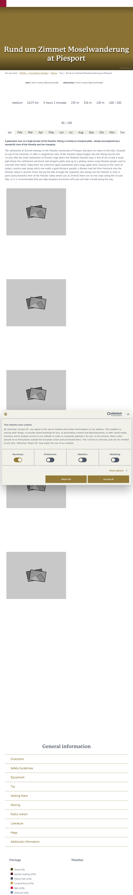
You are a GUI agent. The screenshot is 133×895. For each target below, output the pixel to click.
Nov (112, 132)
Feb (19, 132)
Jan (10, 132)
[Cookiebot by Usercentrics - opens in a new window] (109, 414)
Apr (41, 132)
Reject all (66, 479)
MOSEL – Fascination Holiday (33, 73)
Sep (91, 132)
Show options (116, 470)
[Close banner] (128, 414)
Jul (71, 132)
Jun (62, 132)
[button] (3, 3)
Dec (122, 132)
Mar (30, 132)
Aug (80, 132)
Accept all (108, 479)
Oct (101, 132)
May (51, 132)
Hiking (54, 73)
